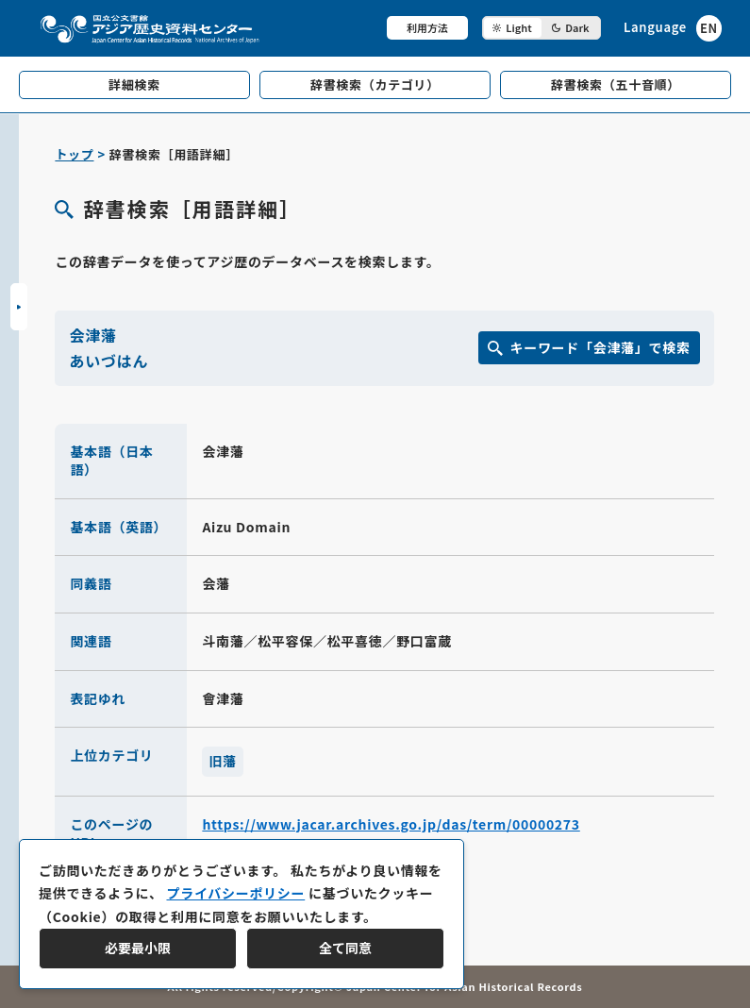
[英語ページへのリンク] (673, 28)
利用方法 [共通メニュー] (427, 27)
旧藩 (222, 760)
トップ (74, 154)
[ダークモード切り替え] (541, 28)
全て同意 (345, 947)
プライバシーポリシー (235, 892)
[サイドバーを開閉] (18, 306)
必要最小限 (138, 947)
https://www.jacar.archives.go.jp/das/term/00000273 (390, 824)
